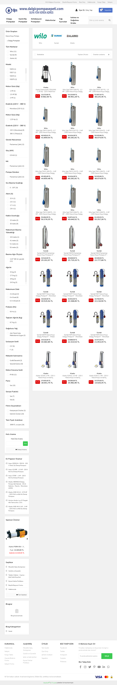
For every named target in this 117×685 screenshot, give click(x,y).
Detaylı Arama (21, 450)
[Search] (100, 20)
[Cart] (105, 10)
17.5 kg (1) (13, 276)
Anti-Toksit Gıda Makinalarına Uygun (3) (17, 334)
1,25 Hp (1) (14, 119)
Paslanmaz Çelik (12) (17, 144)
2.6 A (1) (13, 202)
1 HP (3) (12, 91)
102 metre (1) (14, 237)
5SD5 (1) (13, 69)
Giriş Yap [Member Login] (89, 10)
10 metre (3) (14, 220)
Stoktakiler (40, 54)
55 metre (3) (14, 247)
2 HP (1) (12, 98)
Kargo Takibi (9, 655)
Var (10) (12, 385)
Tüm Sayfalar (21, 595)
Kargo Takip (101, 2)
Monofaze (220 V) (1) (17, 109)
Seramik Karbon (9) (16, 364)
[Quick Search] (13, 443)
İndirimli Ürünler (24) (17, 414)
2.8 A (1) (13, 209)
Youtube (63, 658)
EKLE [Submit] (107, 656)
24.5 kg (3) (13, 282)
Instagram (63, 655)
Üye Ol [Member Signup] (82, 10)
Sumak (45, 251)
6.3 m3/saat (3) (15, 301)
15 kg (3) (13, 272)
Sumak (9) (13, 55)
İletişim (110, 2)
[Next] (27, 539)
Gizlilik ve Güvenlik (29, 654)
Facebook (63, 648)
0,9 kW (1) (13, 155)
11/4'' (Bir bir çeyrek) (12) (17, 260)
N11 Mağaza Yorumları (52, 2)
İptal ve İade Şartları (30, 657)
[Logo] (38, 10)
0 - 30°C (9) (14, 188)
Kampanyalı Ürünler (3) (18, 411)
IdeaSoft (46, 683)
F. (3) (11, 350)
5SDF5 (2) (13, 79)
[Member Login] (76, 10)
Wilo (72, 87)
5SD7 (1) (13, 73)
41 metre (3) (14, 241)
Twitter (62, 651)
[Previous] (6, 539)
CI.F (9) (12, 346)
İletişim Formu (9, 664)
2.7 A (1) (13, 205)
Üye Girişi (45, 651)
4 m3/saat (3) (14, 294)
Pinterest (63, 662)
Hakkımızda (91, 2)
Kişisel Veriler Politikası (27, 661)
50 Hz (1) (13, 312)
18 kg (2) (13, 279)
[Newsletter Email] (90, 656)
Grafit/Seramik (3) (16, 361)
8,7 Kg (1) (13, 322)
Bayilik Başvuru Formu (70, 2)
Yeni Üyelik (45, 648)
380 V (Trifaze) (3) (16, 134)
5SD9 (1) (13, 76)
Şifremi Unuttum (47, 655)
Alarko (45, 87)
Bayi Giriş (82, 2)
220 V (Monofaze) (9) (17, 130)
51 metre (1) (14, 244)
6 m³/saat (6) (14, 297)
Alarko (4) (13, 58)
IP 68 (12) (13, 375)
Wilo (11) (13, 51)
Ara (25, 444)
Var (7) (12, 396)
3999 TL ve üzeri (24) (17, 425)
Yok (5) (12, 400)
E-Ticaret (53, 683)
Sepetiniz (45, 658)
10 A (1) (12, 198)
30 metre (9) (14, 224)
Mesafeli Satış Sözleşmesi (27, 649)
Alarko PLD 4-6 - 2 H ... (17, 547)
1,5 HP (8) (13, 94)
